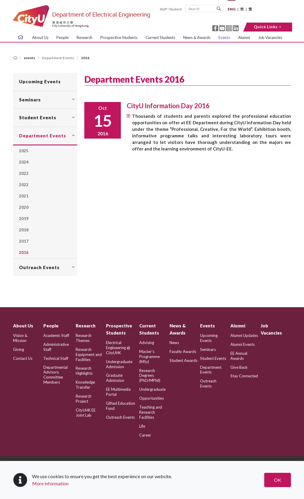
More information (50, 483)
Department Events (58, 58)
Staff (163, 9)
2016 (85, 58)
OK (277, 480)
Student (175, 9)
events (30, 58)
